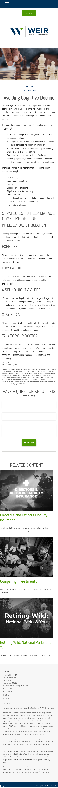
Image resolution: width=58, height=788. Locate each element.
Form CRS (10, 703)
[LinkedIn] (3, 786)
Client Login (29, 13)
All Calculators (7, 698)
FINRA (14, 754)
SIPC (18, 754)
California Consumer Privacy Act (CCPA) (22, 741)
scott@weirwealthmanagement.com (15, 685)
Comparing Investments (18, 581)
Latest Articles (8, 691)
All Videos (6, 695)
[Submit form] (26, 442)
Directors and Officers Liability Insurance (23, 517)
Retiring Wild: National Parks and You (25, 645)
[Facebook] (0, 786)
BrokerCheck (49, 708)
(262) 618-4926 (12, 675)
